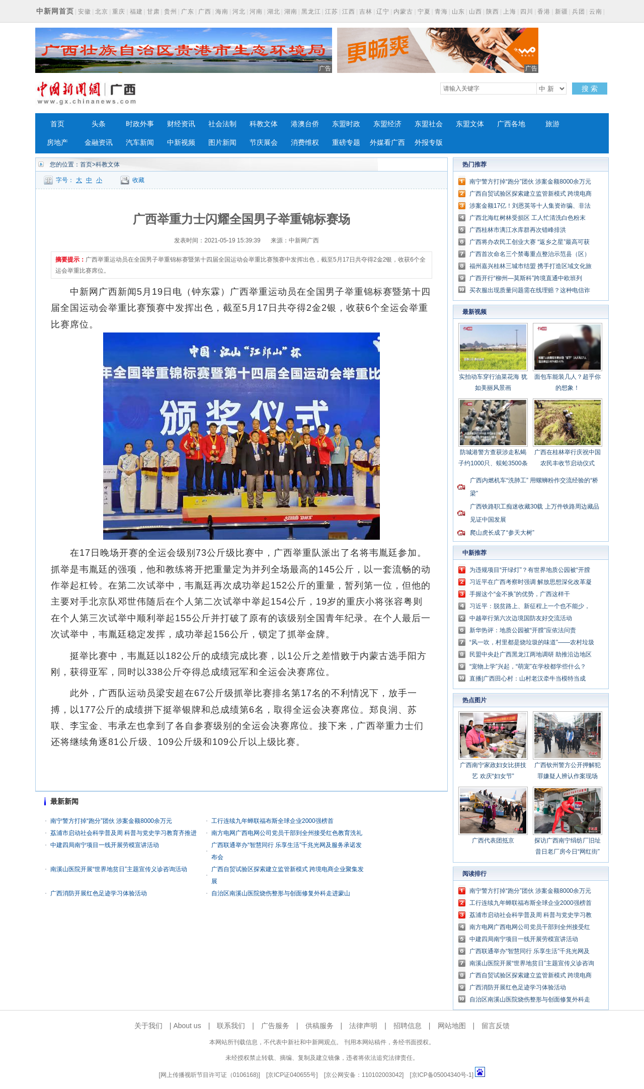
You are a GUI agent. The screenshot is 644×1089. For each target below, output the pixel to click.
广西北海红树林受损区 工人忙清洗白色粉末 (527, 217)
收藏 (138, 180)
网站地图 (452, 1026)
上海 (509, 11)
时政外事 (140, 124)
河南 (256, 11)
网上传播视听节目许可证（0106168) (209, 1074)
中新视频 (181, 142)
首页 (57, 124)
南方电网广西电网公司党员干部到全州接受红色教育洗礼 (286, 832)
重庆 (118, 11)
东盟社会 (429, 124)
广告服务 (275, 1026)
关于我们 (148, 1026)
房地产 (57, 142)
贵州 (170, 11)
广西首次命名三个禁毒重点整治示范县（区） (529, 254)
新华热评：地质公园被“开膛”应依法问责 (522, 630)
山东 (458, 11)
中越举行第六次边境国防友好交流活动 (520, 618)
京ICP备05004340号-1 (442, 1074)
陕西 (492, 11)
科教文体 (264, 124)
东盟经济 (387, 124)
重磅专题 (346, 142)
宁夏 (424, 11)
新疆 (561, 11)
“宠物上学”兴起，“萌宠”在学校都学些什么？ (527, 666)
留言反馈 (495, 1026)
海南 (221, 11)
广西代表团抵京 (493, 840)
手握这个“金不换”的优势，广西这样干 (519, 594)
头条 (99, 124)
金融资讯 (99, 142)
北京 (101, 11)
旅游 (552, 124)
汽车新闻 (140, 142)
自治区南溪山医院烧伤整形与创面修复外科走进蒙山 (280, 893)
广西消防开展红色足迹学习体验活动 (98, 893)
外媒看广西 (387, 142)
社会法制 (222, 124)
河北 (239, 11)
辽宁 (382, 11)
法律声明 (363, 1026)
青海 (441, 11)
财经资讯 (181, 124)
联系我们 (231, 1026)
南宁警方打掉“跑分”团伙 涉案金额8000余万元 (111, 820)
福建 (136, 11)
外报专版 (429, 142)
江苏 (331, 11)
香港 (543, 11)
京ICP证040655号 (292, 1074)
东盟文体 (470, 124)
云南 (595, 11)
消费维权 (305, 142)
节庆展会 (264, 142)
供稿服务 (319, 1026)
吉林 (365, 11)
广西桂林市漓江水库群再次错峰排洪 (517, 229)
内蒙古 (403, 11)
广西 (204, 11)
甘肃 (153, 11)
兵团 (578, 11)
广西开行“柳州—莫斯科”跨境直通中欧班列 (525, 278)
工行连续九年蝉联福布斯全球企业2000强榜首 (272, 820)
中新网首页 (55, 11)
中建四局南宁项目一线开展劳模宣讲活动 (104, 845)
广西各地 (511, 124)
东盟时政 (346, 124)
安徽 (84, 11)
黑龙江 (311, 11)
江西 (348, 11)
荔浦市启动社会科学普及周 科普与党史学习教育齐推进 (123, 832)
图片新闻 (222, 142)
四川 (526, 11)
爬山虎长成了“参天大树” (502, 532)
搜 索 (590, 89)
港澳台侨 (305, 124)
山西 (475, 11)
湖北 (273, 11)
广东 (187, 11)
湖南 (290, 11)
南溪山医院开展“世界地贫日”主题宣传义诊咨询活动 (118, 869)
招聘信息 (407, 1026)
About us (187, 1026)
